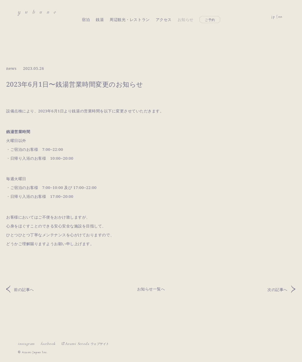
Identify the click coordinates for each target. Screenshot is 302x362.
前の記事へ (24, 289)
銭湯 (100, 12)
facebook (48, 344)
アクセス (164, 12)
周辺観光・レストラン (130, 12)
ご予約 (210, 13)
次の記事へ (277, 289)
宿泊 (86, 12)
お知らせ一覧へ (151, 289)
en (280, 13)
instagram (26, 344)
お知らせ (186, 12)
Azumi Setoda (87, 344)
